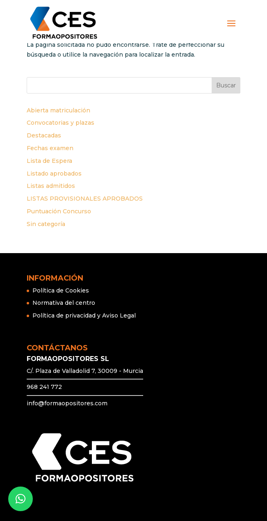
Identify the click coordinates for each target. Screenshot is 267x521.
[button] (20, 499)
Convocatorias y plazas (60, 122)
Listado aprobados (54, 173)
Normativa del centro (63, 302)
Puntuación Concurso (59, 211)
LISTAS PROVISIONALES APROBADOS (85, 198)
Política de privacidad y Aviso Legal (84, 315)
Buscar (226, 85)
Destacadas (44, 135)
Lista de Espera (49, 161)
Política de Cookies (60, 290)
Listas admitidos (51, 186)
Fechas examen (50, 148)
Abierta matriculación (58, 110)
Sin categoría (46, 224)
